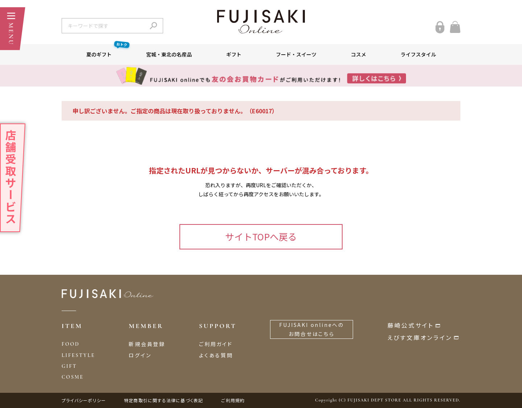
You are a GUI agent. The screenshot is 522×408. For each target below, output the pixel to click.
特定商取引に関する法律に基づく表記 (163, 400)
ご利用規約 (233, 400)
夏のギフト (107, 51)
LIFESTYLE (78, 355)
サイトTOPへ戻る (261, 236)
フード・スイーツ (296, 54)
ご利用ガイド (216, 344)
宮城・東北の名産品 (169, 54)
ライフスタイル (418, 54)
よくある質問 (216, 355)
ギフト (233, 54)
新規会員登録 (147, 344)
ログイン (140, 355)
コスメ (358, 54)
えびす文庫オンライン (420, 337)
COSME (73, 377)
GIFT (69, 366)
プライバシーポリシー (84, 400)
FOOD (71, 344)
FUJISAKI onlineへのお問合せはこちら (311, 329)
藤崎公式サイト (411, 325)
